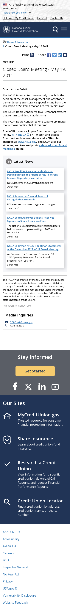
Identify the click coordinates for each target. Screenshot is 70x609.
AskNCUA (9, 546)
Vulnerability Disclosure (19, 595)
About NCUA (12, 532)
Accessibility (11, 539)
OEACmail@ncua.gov (21, 322)
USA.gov (8, 588)
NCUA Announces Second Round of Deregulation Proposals (27, 197)
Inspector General (15, 567)
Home (10, 42)
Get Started (35, 371)
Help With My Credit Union (17, 18)
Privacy (8, 581)
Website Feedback (15, 602)
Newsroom (23, 42)
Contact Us (56, 18)
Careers (8, 553)
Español (42, 18)
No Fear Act (11, 574)
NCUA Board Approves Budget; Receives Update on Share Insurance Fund (30, 219)
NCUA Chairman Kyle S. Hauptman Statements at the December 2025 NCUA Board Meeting (34, 247)
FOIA (6, 560)
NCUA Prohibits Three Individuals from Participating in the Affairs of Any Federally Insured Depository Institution (32, 175)
